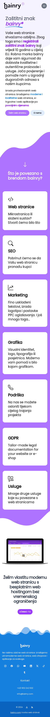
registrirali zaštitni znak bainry (21, 43)
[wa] (18, 666)
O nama (37, 113)
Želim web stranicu (17, 113)
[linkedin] (31, 666)
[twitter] (37, 666)
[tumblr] (25, 672)
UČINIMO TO (25, 611)
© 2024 (19, 707)
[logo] (12, 6)
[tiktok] (44, 666)
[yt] (25, 666)
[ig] (5, 666)
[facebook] (12, 666)
